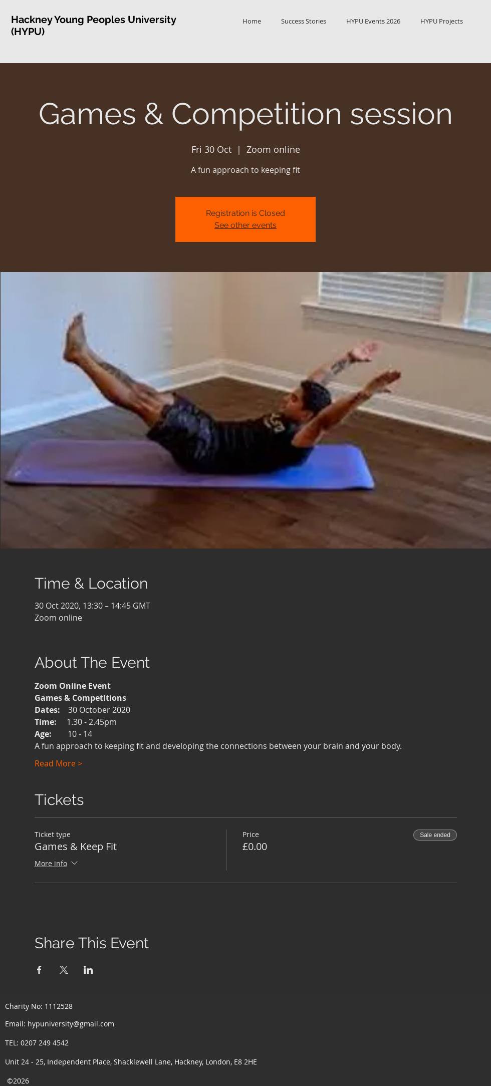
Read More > (58, 763)
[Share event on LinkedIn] (88, 970)
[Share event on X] (64, 970)
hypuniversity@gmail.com (71, 1023)
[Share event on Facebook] (39, 970)
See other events (245, 225)
